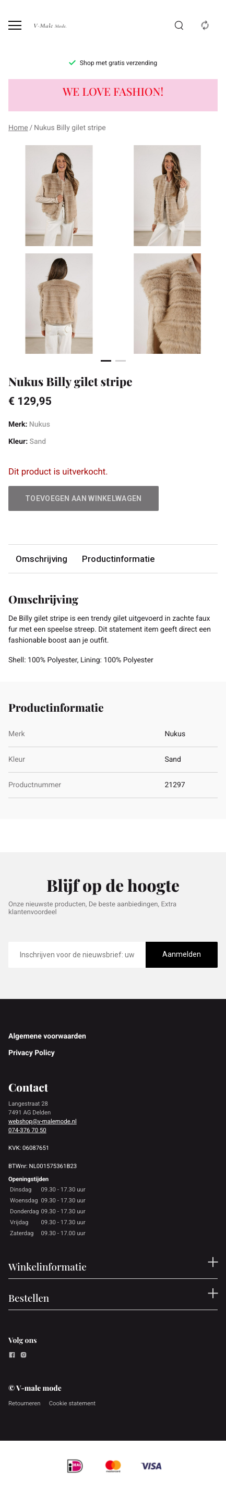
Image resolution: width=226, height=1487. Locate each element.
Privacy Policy (31, 1053)
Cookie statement (72, 1403)
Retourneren (24, 1403)
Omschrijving (41, 559)
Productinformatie (118, 559)
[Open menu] (14, 25)
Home (18, 128)
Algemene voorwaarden (47, 1036)
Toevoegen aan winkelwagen (83, 498)
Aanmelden (181, 954)
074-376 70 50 (27, 1130)
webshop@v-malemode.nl (42, 1121)
